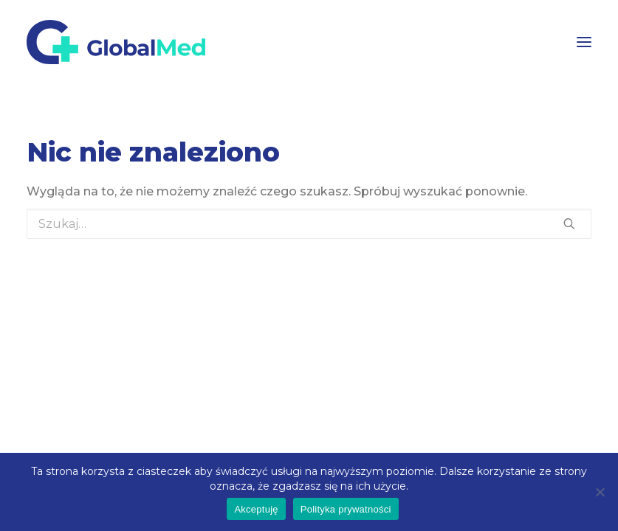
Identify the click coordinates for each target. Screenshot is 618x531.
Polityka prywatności (346, 509)
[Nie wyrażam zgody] (599, 492)
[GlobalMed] (116, 42)
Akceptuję (256, 509)
